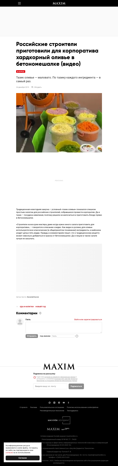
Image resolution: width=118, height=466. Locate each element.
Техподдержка (72, 411)
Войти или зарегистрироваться (88, 319)
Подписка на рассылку (44, 373)
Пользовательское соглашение (52, 407)
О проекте (23, 407)
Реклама (33, 407)
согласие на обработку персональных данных (59, 377)
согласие (9, 453)
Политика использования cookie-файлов (82, 407)
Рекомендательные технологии (52, 411)
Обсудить (36, 87)
